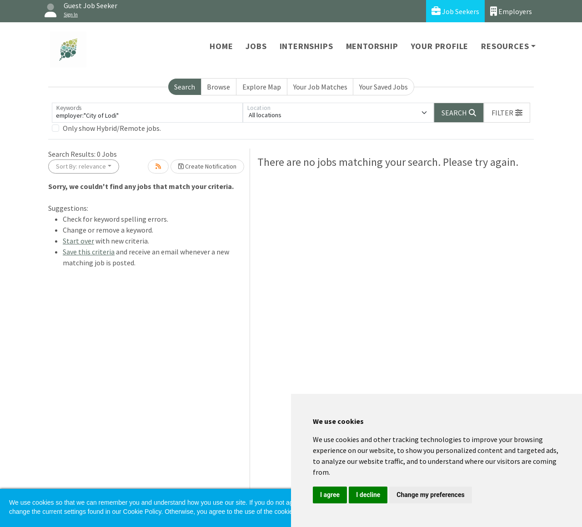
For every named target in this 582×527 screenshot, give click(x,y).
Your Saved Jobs (383, 86)
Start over (78, 240)
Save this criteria (89, 251)
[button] (507, 113)
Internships (306, 46)
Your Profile (440, 46)
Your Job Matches (320, 86)
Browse (218, 86)
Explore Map (261, 86)
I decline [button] (368, 494)
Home (221, 46)
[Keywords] (147, 113)
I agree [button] (330, 494)
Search (184, 86)
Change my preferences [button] (430, 494)
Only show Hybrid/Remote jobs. (112, 128)
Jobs (256, 46)
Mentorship (372, 46)
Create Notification (207, 166)
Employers (511, 11)
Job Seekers (455, 11)
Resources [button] (505, 46)
